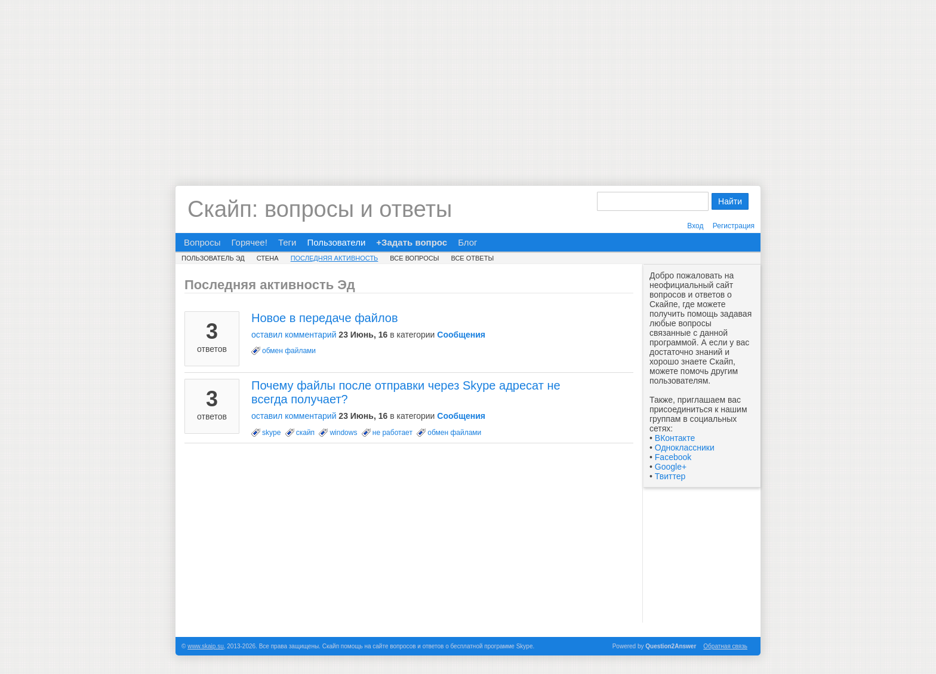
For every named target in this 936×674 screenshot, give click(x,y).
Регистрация (734, 226)
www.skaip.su (205, 646)
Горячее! (249, 242)
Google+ (670, 466)
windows (343, 432)
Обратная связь (725, 646)
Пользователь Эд (213, 258)
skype (271, 432)
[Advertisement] (468, 83)
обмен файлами (289, 351)
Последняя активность (334, 258)
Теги (287, 242)
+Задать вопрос (411, 242)
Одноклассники (685, 447)
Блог (467, 242)
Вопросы (202, 242)
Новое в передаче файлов (324, 317)
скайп (305, 432)
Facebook (673, 457)
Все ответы (472, 258)
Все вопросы (414, 258)
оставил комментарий (293, 334)
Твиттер (670, 476)
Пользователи (336, 242)
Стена (268, 258)
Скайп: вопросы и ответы (319, 209)
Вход (695, 226)
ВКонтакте (675, 438)
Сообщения (461, 334)
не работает (392, 432)
